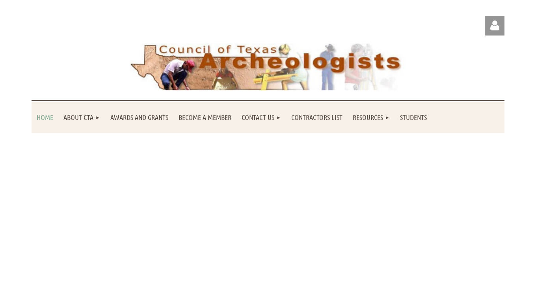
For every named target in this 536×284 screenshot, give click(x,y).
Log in (494, 26)
